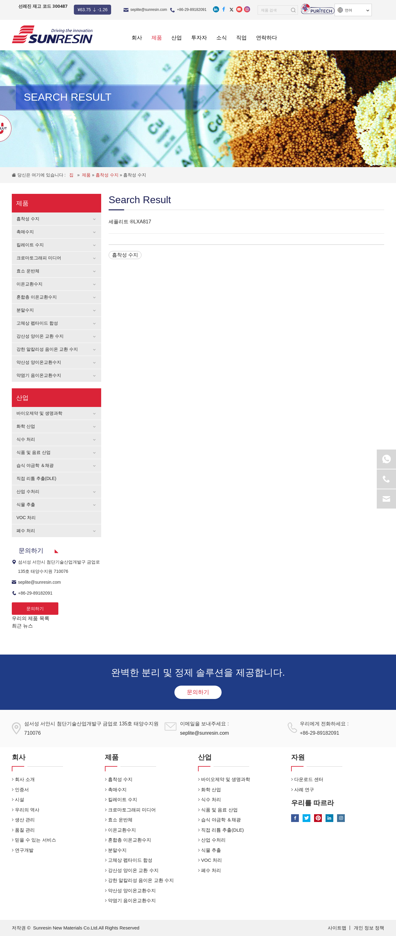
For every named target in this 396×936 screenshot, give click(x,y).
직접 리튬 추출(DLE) (36, 478)
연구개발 (24, 850)
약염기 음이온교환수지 (38, 375)
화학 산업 (25, 426)
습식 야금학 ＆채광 (35, 465)
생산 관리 (25, 819)
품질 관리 (25, 830)
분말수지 (25, 310)
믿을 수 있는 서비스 (35, 839)
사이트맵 (338, 927)
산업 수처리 (27, 491)
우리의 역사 (27, 809)
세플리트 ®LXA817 (130, 221)
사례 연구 (304, 789)
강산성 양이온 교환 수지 (40, 336)
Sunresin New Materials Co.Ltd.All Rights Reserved (86, 927)
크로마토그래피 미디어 (38, 257)
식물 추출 (25, 504)
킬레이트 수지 (30, 244)
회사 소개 (25, 779)
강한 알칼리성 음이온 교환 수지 (47, 349)
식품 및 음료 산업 (33, 452)
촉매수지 (25, 231)
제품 (87, 174)
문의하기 (35, 608)
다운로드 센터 (308, 779)
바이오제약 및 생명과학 (39, 413)
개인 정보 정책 (369, 927)
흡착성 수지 (108, 174)
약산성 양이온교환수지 (38, 362)
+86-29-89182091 (191, 9)
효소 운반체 (27, 270)
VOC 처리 (26, 517)
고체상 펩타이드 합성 (37, 323)
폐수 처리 (25, 530)
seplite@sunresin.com (148, 9)
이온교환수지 (29, 283)
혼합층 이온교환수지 (36, 296)
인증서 (22, 789)
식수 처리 (25, 439)
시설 (19, 799)
